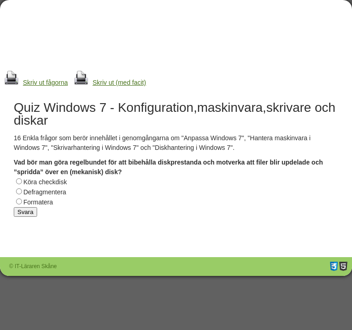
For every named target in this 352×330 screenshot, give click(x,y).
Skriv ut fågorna (34, 82)
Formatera (38, 202)
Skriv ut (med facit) (108, 82)
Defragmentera (44, 192)
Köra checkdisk (45, 182)
